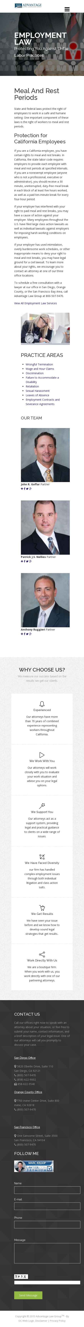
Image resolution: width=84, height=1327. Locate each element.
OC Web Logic (26, 1320)
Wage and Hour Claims (40, 369)
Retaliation (32, 386)
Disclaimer (41, 1320)
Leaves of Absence (37, 395)
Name (17, 1183)
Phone (18, 1217)
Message (19, 1240)
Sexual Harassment (38, 391)
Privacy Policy (58, 1320)
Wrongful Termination (39, 364)
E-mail (18, 1199)
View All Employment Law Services (35, 303)
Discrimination (35, 373)
